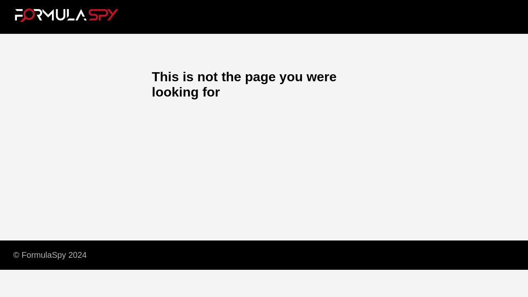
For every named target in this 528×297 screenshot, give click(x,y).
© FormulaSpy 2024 (50, 254)
